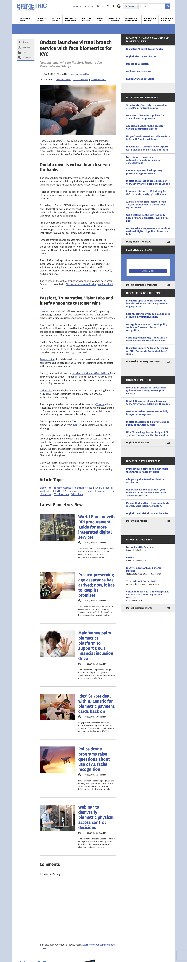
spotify (118, 6)
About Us (77, 6)
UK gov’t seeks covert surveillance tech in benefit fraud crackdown (148, 138)
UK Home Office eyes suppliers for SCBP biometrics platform (145, 117)
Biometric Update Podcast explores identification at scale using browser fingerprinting (147, 303)
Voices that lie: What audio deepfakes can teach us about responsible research (148, 596)
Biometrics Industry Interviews (143, 361)
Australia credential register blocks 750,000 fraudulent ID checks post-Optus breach (146, 204)
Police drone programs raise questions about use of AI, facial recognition (94, 759)
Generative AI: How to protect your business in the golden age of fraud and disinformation (146, 492)
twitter (108, 6)
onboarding (76, 491)
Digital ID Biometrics (137, 442)
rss (97, 6)
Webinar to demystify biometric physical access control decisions (96, 817)
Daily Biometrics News (138, 241)
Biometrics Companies (114, 19)
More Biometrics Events (139, 608)
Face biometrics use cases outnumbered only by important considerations (144, 160)
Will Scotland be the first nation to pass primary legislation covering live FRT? (147, 218)
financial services (83, 487)
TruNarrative (47, 359)
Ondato (44, 144)
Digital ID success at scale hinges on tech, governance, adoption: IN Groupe (148, 182)
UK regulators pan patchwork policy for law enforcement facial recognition (146, 327)
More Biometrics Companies (141, 284)
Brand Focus (100, 19)
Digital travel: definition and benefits (147, 513)
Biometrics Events (150, 19)
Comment (27, 58)
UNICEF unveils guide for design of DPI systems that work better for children (147, 434)
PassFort (45, 311)
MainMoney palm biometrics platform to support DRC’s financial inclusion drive (95, 646)
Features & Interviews (70, 19)
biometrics (45, 487)
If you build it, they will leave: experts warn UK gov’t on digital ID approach (147, 148)
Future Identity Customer (148, 549)
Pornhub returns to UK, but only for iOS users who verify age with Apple (146, 193)
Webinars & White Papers (132, 19)
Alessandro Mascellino (79, 74)
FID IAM (148, 559)
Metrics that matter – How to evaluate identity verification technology (147, 504)
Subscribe (89, 6)
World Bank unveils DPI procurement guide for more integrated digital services (96, 527)
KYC (65, 491)
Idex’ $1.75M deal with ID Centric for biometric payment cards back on (96, 704)
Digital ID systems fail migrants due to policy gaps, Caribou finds (147, 423)
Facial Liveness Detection (140, 79)
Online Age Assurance (138, 71)
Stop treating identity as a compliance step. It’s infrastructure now (148, 106)
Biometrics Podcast (167, 19)
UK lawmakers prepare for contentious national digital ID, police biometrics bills (148, 231)
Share (25, 42)
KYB (57, 491)
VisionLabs (46, 390)
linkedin (103, 6)
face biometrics (62, 487)
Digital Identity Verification (141, 56)
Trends (100, 404)
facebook (113, 6)
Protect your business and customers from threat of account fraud (147, 470)
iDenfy (76, 424)
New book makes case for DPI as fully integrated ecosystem (147, 413)
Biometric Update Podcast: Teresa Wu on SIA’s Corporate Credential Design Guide (147, 351)
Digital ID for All (41, 19)
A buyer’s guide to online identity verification (145, 481)
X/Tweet (26, 47)
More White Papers (136, 520)
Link (24, 52)
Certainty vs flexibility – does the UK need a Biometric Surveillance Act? (146, 339)
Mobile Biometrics (98, 79)
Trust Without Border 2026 (148, 583)
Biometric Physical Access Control (145, 49)
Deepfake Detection (137, 64)
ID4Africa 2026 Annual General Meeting (148, 571)
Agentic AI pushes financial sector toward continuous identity (145, 127)
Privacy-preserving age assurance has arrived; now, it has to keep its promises (96, 585)
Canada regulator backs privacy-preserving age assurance (144, 172)
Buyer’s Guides (56, 19)
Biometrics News (26, 19)
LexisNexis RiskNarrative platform (91, 373)
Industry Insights (86, 19)
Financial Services (80, 79)
